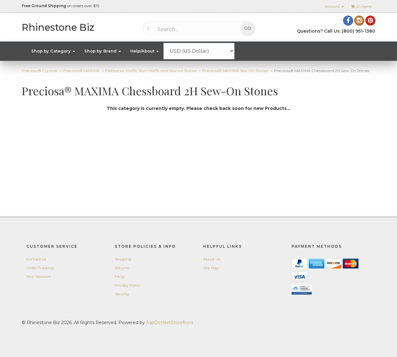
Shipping (123, 259)
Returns (122, 267)
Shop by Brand (102, 50)
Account (334, 6)
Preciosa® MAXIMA (81, 70)
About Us (211, 259)
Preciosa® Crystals (39, 70)
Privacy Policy (127, 285)
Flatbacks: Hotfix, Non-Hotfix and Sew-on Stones (151, 70)
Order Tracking (40, 267)
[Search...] (194, 29)
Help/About (144, 50)
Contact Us (36, 259)
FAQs (120, 276)
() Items (361, 6)
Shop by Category (53, 50)
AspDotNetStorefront (169, 322)
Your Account (38, 276)
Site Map (211, 267)
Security (122, 293)
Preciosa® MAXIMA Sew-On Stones (235, 70)
